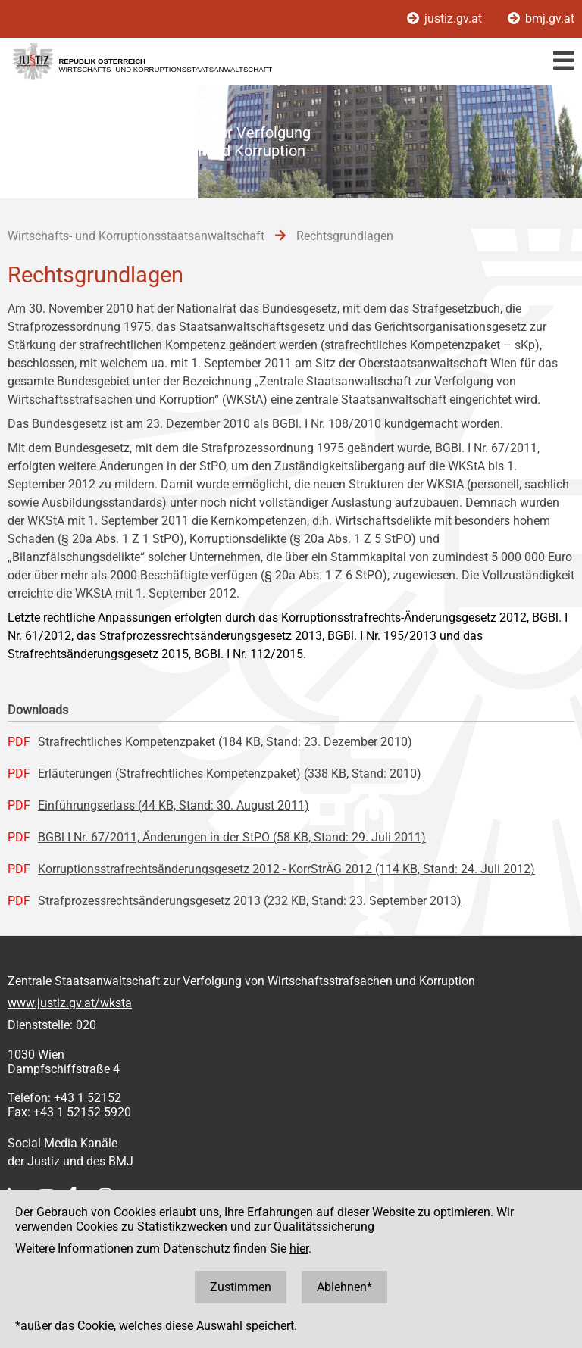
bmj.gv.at (541, 18)
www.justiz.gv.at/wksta (70, 1003)
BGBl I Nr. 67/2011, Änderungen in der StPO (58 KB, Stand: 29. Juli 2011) (232, 837)
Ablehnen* (344, 1287)
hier (298, 1248)
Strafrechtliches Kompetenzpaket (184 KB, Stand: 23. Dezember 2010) (225, 742)
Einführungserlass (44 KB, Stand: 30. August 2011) (173, 805)
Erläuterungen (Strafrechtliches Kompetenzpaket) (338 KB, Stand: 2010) (229, 773)
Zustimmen (240, 1287)
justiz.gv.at (446, 18)
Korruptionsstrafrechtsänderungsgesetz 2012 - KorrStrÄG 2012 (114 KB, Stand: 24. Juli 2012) (286, 869)
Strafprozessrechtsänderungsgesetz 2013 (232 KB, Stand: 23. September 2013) (250, 901)
